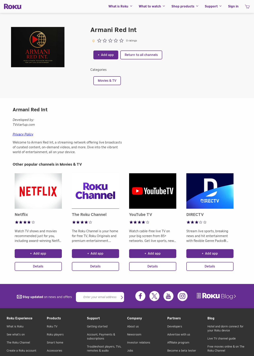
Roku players (55, 334)
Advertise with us (178, 334)
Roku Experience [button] (19, 318)
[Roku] (13, 6)
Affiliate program (178, 342)
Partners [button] (174, 318)
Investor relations (138, 342)
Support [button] (213, 6)
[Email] (100, 297)
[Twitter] (154, 296)
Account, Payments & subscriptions (101, 336)
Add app (106, 55)
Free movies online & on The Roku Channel (225, 348)
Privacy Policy (23, 134)
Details (38, 266)
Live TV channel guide (221, 338)
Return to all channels (141, 55)
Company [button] (134, 318)
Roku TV (52, 326)
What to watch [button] (152, 6)
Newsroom (134, 334)
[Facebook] (140, 296)
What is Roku (15, 326)
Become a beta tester (181, 350)
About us (133, 326)
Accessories (54, 350)
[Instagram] (182, 296)
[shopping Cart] (247, 7)
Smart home (55, 342)
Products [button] (54, 318)
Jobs (130, 350)
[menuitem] (120, 6)
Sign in (233, 6)
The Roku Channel (18, 342)
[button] (122, 298)
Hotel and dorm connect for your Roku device (225, 328)
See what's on (16, 334)
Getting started (97, 326)
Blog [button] (210, 318)
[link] (217, 296)
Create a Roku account (21, 350)
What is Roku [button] (120, 6)
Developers (174, 326)
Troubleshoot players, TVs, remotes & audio (104, 348)
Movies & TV (107, 80)
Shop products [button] (185, 6)
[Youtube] (168, 296)
